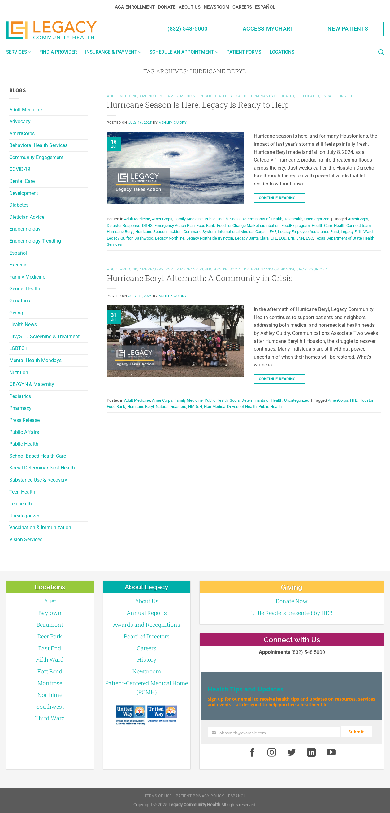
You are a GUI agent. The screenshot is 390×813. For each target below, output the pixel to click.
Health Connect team (352, 225)
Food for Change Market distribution (248, 225)
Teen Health (22, 492)
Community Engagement (36, 157)
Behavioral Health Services (38, 145)
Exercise (18, 265)
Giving (16, 313)
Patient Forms (244, 52)
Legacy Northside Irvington (209, 238)
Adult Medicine (25, 110)
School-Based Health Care (37, 456)
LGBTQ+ (18, 348)
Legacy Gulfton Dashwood (130, 238)
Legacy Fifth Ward (357, 231)
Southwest (50, 706)
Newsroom (216, 7)
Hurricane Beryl (120, 231)
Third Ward (50, 718)
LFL (274, 238)
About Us (190, 7)
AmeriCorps (22, 133)
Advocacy (20, 121)
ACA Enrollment (135, 7)
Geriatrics (19, 301)
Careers (242, 7)
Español (265, 7)
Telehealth (20, 504)
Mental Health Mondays (35, 360)
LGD (282, 238)
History (146, 659)
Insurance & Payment (113, 52)
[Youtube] (331, 752)
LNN (300, 238)
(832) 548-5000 (187, 28)
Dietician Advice (26, 217)
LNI (291, 238)
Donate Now (292, 601)
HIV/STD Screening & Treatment (44, 336)
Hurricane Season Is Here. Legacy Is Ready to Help (198, 104)
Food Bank (206, 225)
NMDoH (195, 406)
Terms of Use (158, 796)
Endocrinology (25, 229)
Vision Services (25, 540)
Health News (23, 324)
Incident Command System (192, 231)
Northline (49, 694)
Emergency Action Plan (174, 225)
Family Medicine (27, 277)
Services (18, 52)
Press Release (24, 420)
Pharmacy (20, 408)
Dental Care (22, 181)
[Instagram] (272, 752)
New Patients (347, 28)
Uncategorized (25, 516)
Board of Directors (147, 636)
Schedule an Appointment (184, 52)
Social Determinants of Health (42, 468)
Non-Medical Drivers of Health (230, 406)
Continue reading (280, 198)
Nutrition (18, 372)
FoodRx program (295, 225)
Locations (282, 52)
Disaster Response (123, 225)
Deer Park (49, 636)
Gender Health (24, 289)
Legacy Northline (169, 238)
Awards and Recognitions (146, 624)
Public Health (23, 444)
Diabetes (18, 205)
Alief (50, 601)
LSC (309, 238)
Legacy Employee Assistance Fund (308, 231)
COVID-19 (19, 169)
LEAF (271, 231)
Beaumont (50, 624)
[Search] (381, 52)
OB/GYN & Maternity (31, 384)
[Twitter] (292, 752)
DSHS (147, 225)
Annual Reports (147, 612)
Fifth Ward (50, 659)
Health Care (322, 225)
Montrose (49, 683)
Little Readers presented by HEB (291, 612)
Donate (167, 7)
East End (49, 648)
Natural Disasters (171, 406)
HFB (354, 400)
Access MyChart (268, 28)
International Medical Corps (242, 231)
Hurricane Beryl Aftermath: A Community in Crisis (200, 278)
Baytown (50, 612)
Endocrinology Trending (35, 241)
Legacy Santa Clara (252, 238)
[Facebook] (252, 752)
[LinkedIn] (311, 752)
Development (23, 193)
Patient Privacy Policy (200, 796)
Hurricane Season (151, 231)
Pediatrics (20, 396)
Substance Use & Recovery (38, 480)
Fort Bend (50, 671)
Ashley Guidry (173, 123)
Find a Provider (58, 52)
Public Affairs (24, 432)
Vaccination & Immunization (40, 527)
